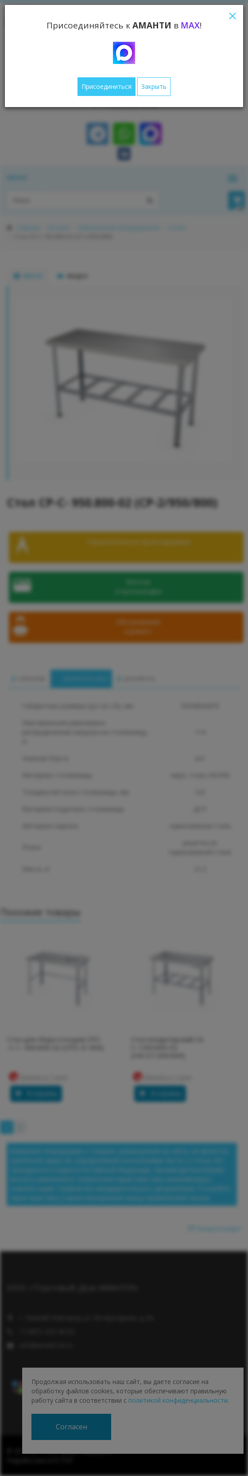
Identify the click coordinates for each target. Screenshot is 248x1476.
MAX (190, 25)
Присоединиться (106, 86)
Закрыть (154, 86)
